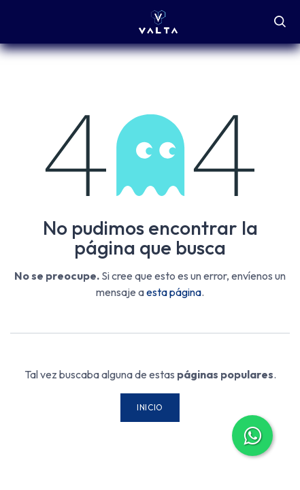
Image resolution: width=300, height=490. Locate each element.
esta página (173, 292)
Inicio (150, 407)
